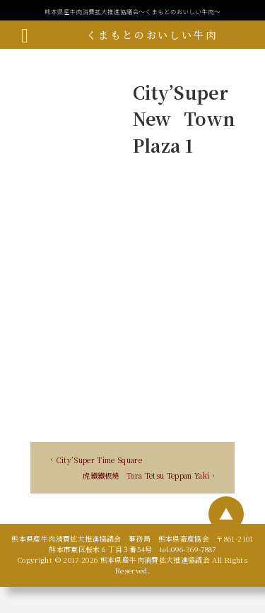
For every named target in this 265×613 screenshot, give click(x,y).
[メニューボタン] (25, 35)
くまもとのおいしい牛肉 (151, 35)
